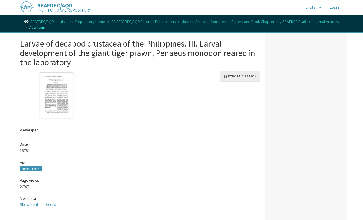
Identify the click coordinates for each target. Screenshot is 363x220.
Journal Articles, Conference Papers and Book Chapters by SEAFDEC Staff (244, 21)
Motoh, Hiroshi (31, 169)
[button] (313, 7)
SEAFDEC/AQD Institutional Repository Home (67, 21)
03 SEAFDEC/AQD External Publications (143, 21)
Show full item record (38, 204)
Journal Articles (326, 21)
